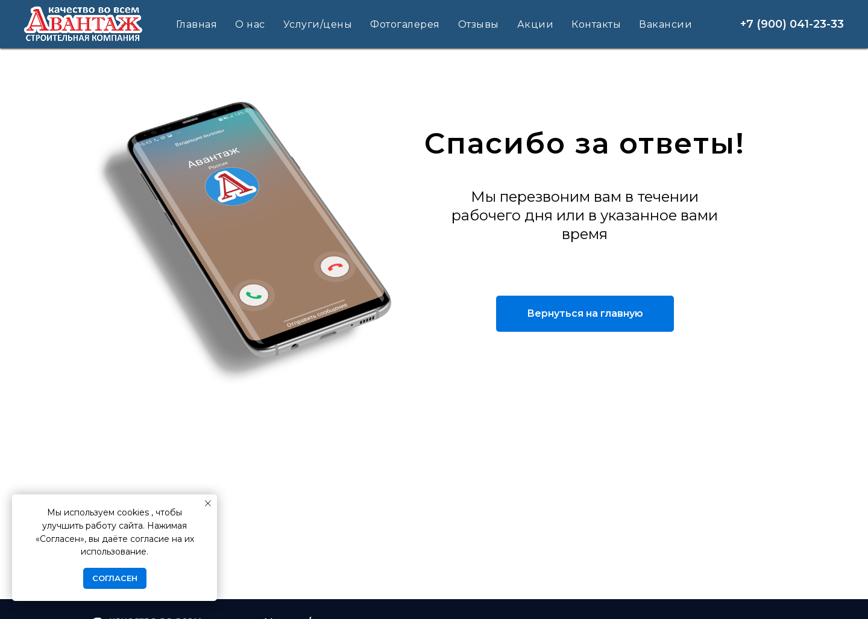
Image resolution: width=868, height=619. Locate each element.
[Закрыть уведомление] (208, 503)
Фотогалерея (405, 24)
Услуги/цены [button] (318, 24)
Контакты (596, 24)
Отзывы (478, 24)
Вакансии (665, 24)
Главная (197, 24)
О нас (250, 24)
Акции (535, 24)
